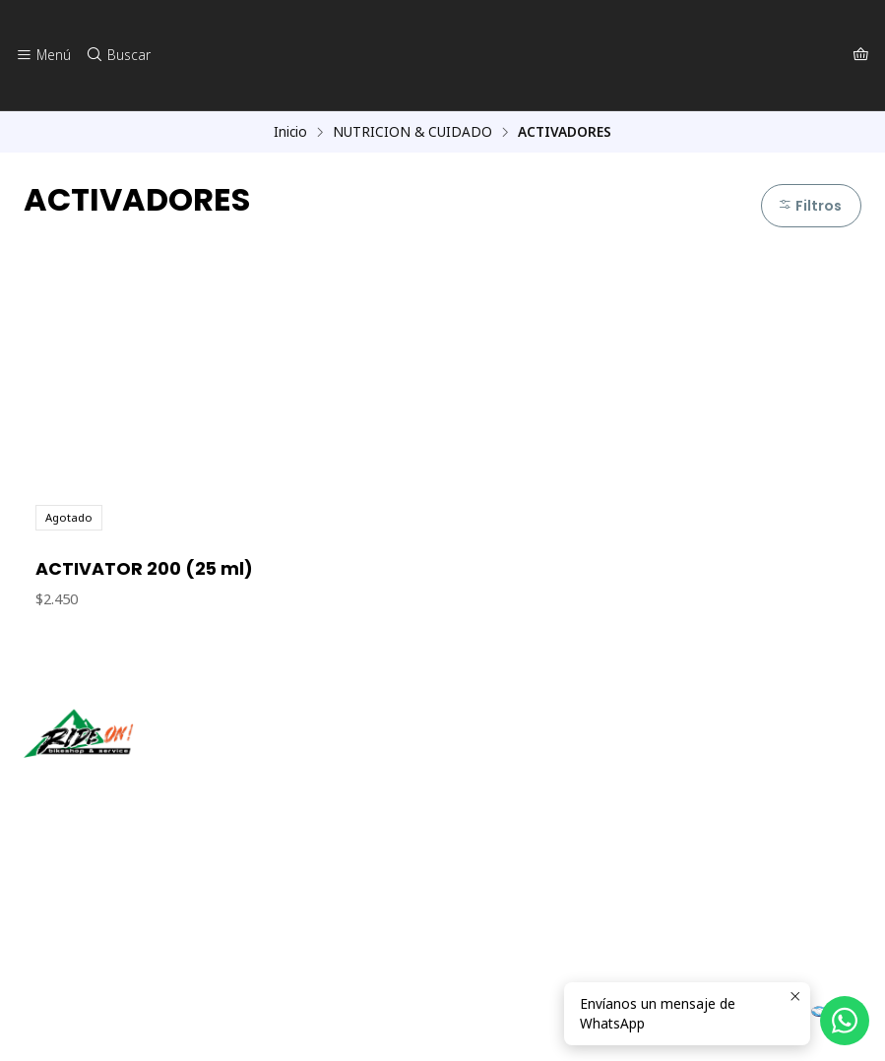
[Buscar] (115, 55)
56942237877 (78, 915)
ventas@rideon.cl (89, 889)
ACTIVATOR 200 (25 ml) (144, 570)
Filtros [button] (809, 206)
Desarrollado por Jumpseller (310, 1021)
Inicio (290, 132)
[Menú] (43, 55)
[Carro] (861, 55)
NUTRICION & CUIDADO (412, 132)
